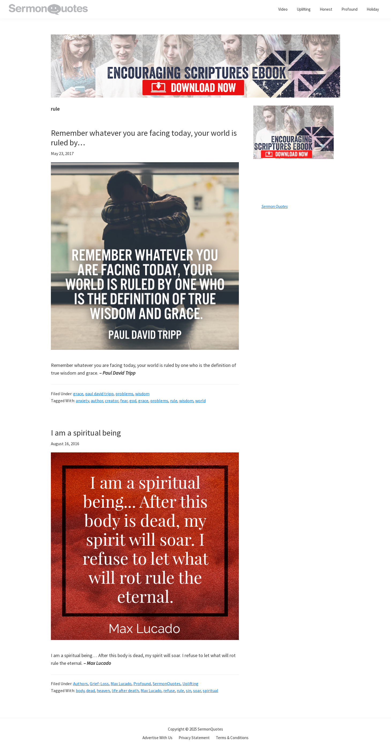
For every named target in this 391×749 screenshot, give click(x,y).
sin (188, 690)
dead (90, 690)
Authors (80, 683)
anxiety (82, 400)
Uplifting (190, 683)
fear (123, 400)
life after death (125, 690)
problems (124, 393)
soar (197, 690)
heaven (103, 690)
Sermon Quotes (274, 206)
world (200, 400)
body (80, 690)
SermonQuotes (167, 683)
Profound (142, 683)
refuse (169, 690)
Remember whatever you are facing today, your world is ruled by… (144, 138)
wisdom (142, 393)
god (132, 400)
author (97, 400)
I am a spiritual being (86, 433)
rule (173, 400)
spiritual (210, 690)
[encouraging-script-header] (195, 38)
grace (78, 393)
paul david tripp (99, 393)
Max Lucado (121, 683)
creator (111, 400)
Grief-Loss (99, 683)
